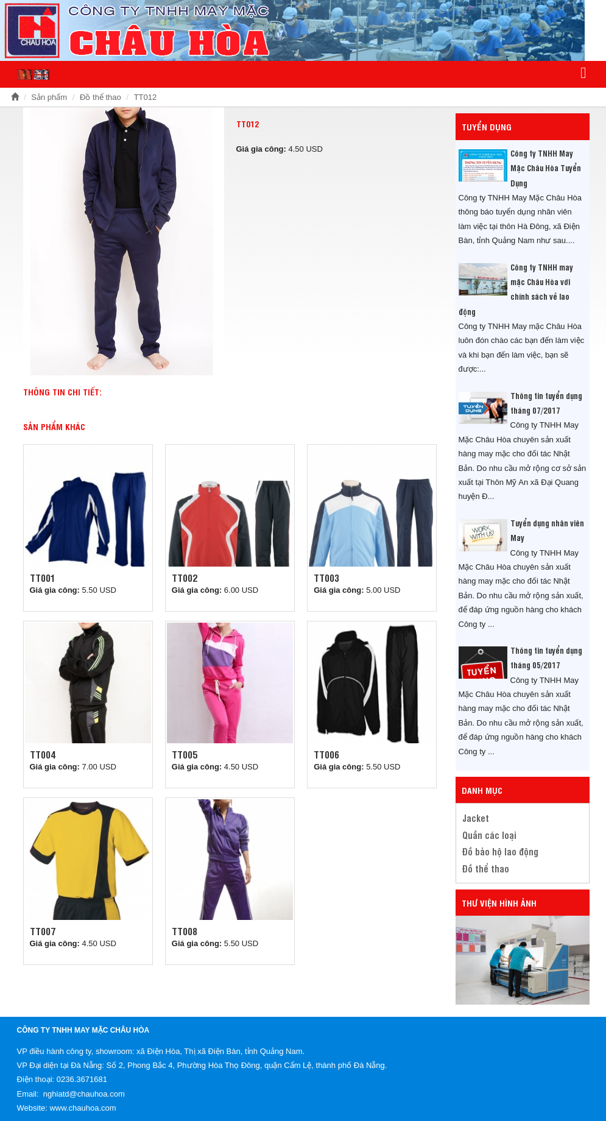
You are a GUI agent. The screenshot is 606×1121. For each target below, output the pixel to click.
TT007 (42, 931)
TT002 (184, 577)
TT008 (184, 931)
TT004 (42, 754)
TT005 (184, 754)
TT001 (42, 577)
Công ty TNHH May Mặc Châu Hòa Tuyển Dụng (545, 167)
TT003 (326, 577)
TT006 (326, 754)
